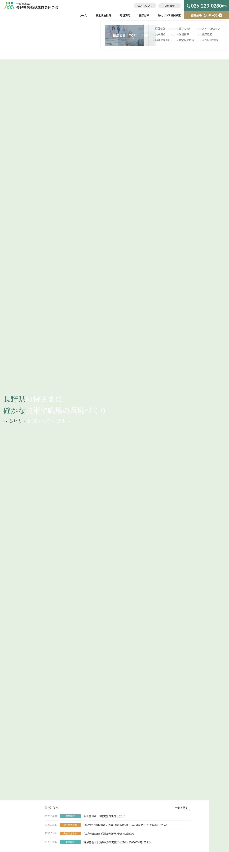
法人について (144, 6)
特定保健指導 (126, 749)
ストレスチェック (127, 755)
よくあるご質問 (127, 766)
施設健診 (124, 726)
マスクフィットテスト (96, 749)
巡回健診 (124, 720)
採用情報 (169, 6)
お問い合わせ (137, 702)
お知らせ (72, 702)
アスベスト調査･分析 (97, 732)
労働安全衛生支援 (96, 726)
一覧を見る (181, 71)
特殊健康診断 (126, 732)
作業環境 (91, 720)
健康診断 (144, 15)
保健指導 (124, 743)
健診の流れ (125, 737)
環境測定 (125, 15)
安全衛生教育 (103, 15)
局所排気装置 (93, 743)
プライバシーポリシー (167, 702)
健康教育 (124, 761)
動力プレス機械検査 (169, 15)
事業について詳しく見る (57, 212)
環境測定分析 (93, 737)
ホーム (83, 15)
